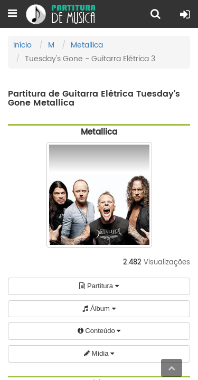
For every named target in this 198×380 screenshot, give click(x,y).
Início (22, 45)
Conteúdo (99, 331)
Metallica (87, 45)
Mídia (99, 353)
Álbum (98, 308)
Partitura (98, 286)
